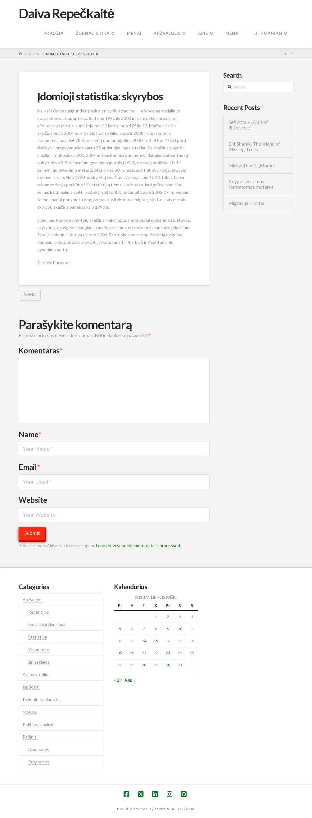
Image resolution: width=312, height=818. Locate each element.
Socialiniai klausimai (46, 624)
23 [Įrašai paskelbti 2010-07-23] (168, 652)
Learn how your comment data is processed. (138, 545)
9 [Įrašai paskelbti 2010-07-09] (168, 628)
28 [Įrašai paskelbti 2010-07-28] (144, 664)
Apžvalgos (33, 599)
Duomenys (38, 749)
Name (30, 434)
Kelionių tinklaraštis (42, 699)
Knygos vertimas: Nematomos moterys (251, 184)
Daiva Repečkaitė (66, 13)
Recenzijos (38, 612)
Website (33, 499)
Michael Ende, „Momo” (251, 165)
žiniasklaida (39, 662)
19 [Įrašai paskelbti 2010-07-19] (120, 652)
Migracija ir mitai (246, 203)
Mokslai (30, 712)
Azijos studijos (37, 674)
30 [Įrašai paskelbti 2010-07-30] (168, 664)
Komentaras (41, 350)
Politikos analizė (38, 724)
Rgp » (130, 680)
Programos (38, 761)
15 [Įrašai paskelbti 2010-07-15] (156, 640)
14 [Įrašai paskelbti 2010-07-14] (144, 640)
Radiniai (30, 736)
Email (29, 466)
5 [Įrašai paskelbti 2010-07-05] (120, 628)
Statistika (37, 636)
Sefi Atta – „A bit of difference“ (248, 125)
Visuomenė (39, 649)
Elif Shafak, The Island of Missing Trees (254, 146)
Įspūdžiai (31, 686)
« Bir (118, 680)
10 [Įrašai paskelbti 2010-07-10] (180, 628)
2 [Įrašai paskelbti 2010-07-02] (168, 616)
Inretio (162, 809)
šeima (30, 294)
